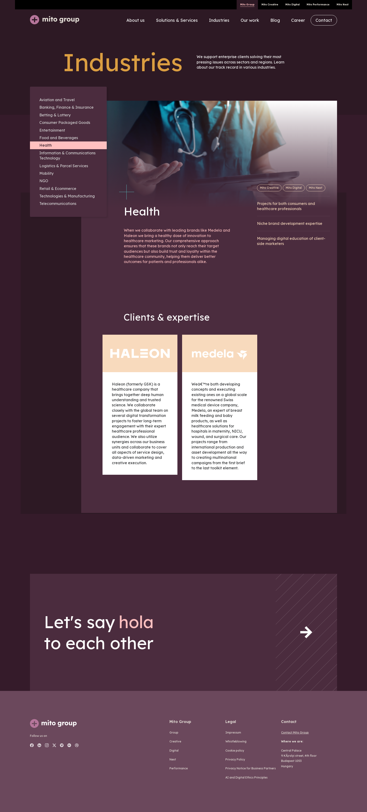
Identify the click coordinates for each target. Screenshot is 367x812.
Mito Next (343, 4)
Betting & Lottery (55, 115)
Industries (219, 20)
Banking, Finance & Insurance (66, 107)
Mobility (46, 173)
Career (298, 20)
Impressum (233, 732)
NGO (43, 180)
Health (45, 145)
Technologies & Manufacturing (67, 196)
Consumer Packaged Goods (64, 122)
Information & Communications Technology (67, 155)
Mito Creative (269, 4)
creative (175, 741)
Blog (275, 20)
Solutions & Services (177, 20)
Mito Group (247, 4)
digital (174, 750)
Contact (324, 20)
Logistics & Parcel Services (63, 165)
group (173, 732)
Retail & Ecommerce (57, 188)
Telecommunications (57, 203)
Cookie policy (234, 750)
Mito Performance (318, 4)
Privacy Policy (235, 759)
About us (135, 20)
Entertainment (52, 130)
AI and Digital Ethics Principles (246, 777)
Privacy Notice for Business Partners (250, 768)
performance (178, 768)
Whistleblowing (235, 741)
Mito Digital (292, 4)
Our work (250, 20)
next (172, 759)
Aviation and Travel (57, 99)
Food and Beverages (58, 137)
